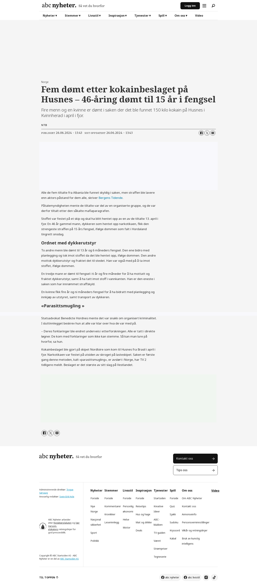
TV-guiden (159, 532)
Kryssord (175, 530)
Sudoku (174, 522)
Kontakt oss (184, 458)
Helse (126, 519)
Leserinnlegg (111, 522)
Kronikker (109, 514)
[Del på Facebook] (201, 133)
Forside (94, 498)
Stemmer (71, 16)
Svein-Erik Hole (66, 496)
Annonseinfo (189, 514)
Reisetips (141, 506)
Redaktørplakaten (63, 522)
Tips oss (181, 470)
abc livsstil (194, 577)
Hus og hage (143, 514)
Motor (126, 527)
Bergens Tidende (111, 198)
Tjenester (141, 16)
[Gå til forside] (110, 5)
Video (199, 16)
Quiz (172, 506)
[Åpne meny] (204, 5)
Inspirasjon (117, 16)
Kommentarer (112, 506)
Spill (161, 16)
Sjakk (173, 514)
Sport (93, 532)
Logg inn (190, 5)
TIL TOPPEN (47, 577)
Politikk (94, 540)
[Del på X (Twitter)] (207, 133)
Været (157, 540)
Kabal (173, 538)
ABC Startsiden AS (69, 558)
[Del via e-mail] (212, 133)
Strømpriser (160, 548)
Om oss (180, 16)
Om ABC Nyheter (192, 498)
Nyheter (49, 16)
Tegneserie (160, 556)
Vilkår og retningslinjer (194, 530)
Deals (139, 530)
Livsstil (93, 16)
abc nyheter (172, 577)
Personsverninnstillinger (195, 522)
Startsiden (160, 498)
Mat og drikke (144, 522)
